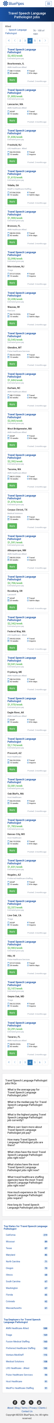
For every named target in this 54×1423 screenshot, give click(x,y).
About (10, 1408)
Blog (17, 1408)
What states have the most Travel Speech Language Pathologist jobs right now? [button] (23, 1167)
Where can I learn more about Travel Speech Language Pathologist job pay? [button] (24, 1129)
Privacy (33, 1408)
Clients (42, 1408)
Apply (12, 79)
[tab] (27, 1092)
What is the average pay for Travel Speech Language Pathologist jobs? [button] (23, 1092)
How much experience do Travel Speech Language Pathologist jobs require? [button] (26, 1195)
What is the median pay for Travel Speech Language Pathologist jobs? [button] (27, 1104)
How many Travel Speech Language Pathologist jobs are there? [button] (25, 1142)
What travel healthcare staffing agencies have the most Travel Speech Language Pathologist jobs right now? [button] (25, 1181)
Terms (24, 1408)
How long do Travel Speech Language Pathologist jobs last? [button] (26, 1206)
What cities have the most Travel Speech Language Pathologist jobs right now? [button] (26, 1154)
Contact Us (27, 1411)
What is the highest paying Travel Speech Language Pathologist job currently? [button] (26, 1117)
